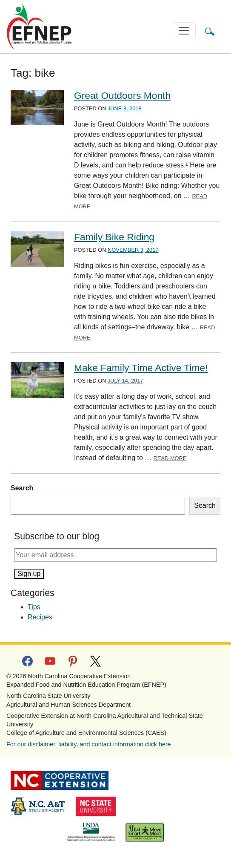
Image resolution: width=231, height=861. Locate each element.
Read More (170, 458)
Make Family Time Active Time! (141, 367)
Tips (34, 606)
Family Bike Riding (114, 236)
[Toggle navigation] (184, 30)
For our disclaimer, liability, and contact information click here (88, 744)
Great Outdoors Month (122, 95)
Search (22, 488)
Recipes (40, 617)
